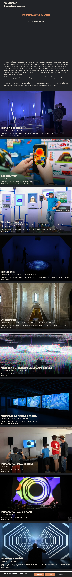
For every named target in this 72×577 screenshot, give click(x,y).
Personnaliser (62, 574)
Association (14, 4)
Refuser (50, 574)
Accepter (39, 574)
